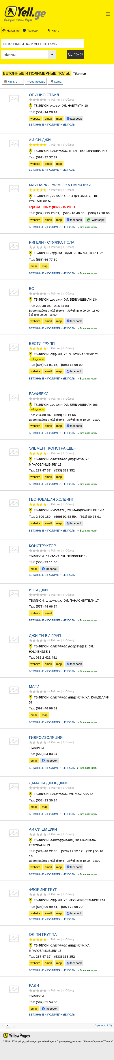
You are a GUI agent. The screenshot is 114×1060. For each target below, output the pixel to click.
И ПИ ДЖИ (38, 590)
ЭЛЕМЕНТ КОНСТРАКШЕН (52, 448)
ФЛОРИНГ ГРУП (43, 890)
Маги (34, 686)
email (48, 118)
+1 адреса (36, 359)
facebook (74, 118)
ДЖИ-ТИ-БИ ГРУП (45, 636)
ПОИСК (78, 54)
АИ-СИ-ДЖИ (40, 140)
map (59, 118)
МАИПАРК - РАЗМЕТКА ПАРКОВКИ (60, 185)
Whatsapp (95, 220)
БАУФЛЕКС (38, 394)
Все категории (86, 227)
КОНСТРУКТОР (42, 546)
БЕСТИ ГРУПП (42, 344)
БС (31, 289)
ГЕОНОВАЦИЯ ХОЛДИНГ (51, 499)
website (35, 118)
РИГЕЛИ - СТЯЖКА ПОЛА (51, 242)
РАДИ (34, 986)
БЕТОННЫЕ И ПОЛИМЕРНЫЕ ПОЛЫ (52, 124)
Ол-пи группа (43, 934)
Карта (56, 81)
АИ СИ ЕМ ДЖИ (43, 829)
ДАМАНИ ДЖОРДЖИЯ (49, 783)
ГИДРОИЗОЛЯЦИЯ (46, 738)
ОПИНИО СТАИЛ (44, 95)
